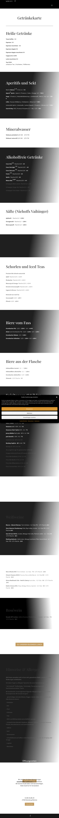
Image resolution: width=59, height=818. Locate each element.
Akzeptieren (29, 409)
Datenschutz (31, 421)
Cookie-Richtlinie (23, 421)
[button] (56, 397)
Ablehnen (29, 413)
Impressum (36, 421)
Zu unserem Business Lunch (29, 644)
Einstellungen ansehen (29, 417)
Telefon (29, 804)
